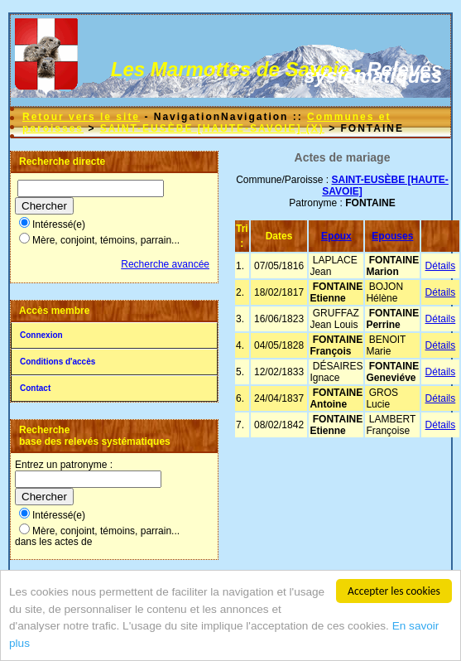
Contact (35, 388)
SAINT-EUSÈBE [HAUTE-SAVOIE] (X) (212, 128)
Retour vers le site (81, 117)
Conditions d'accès (57, 361)
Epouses (392, 236)
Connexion (41, 335)
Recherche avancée (165, 264)
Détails (440, 266)
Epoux (336, 236)
